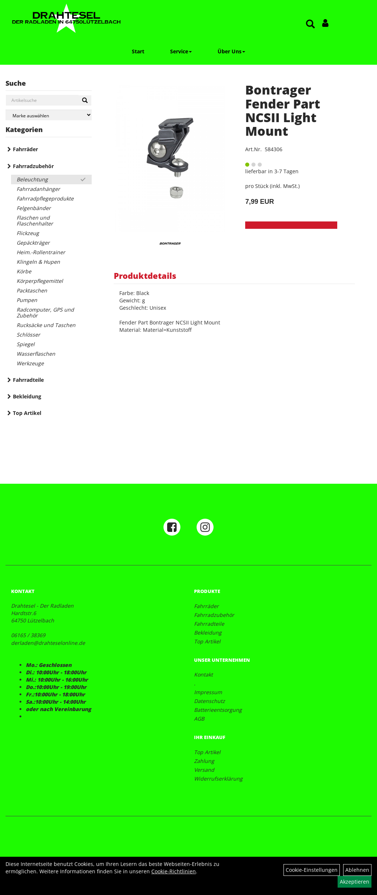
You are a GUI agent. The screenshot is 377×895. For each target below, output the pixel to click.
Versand (204, 769)
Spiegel (26, 344)
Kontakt (203, 674)
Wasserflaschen (36, 353)
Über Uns (231, 51)
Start (138, 51)
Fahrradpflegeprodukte (45, 198)
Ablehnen (357, 869)
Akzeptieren (354, 881)
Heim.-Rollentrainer (41, 252)
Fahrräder (25, 149)
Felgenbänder (34, 208)
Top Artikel (27, 412)
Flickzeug (28, 233)
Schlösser (28, 334)
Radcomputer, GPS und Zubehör (45, 312)
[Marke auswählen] (49, 115)
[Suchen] (84, 100)
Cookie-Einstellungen (312, 869)
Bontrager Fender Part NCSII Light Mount (282, 110)
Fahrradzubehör (33, 166)
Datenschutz (209, 700)
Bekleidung (27, 396)
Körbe (24, 271)
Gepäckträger (33, 242)
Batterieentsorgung (218, 709)
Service (181, 51)
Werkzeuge (30, 363)
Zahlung (204, 760)
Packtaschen (32, 290)
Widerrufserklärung (218, 778)
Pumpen (27, 299)
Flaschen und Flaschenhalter (35, 220)
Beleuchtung (32, 179)
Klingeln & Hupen (38, 261)
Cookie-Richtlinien (173, 871)
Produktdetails (145, 275)
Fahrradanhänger (38, 188)
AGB (199, 718)
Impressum (208, 692)
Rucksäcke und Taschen (46, 325)
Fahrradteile (28, 379)
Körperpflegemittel (40, 280)
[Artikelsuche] (310, 24)
